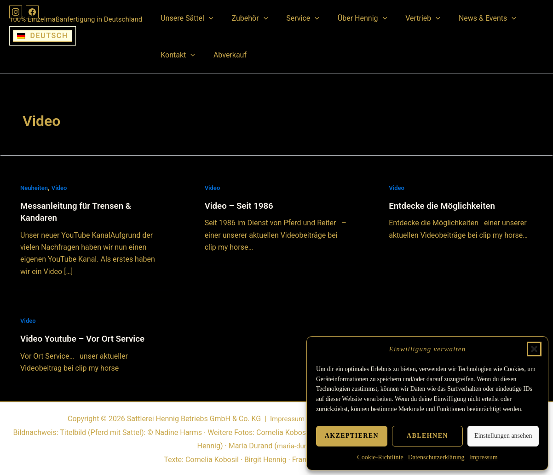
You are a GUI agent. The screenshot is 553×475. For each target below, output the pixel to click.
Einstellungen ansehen (503, 435)
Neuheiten (35, 187)
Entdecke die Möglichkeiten (445, 205)
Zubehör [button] (244, 18)
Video (61, 187)
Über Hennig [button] (349, 18)
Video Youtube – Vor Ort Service (86, 338)
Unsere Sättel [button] (185, 18)
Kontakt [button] (176, 55)
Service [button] (293, 18)
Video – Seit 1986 (241, 205)
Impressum (483, 457)
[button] (534, 349)
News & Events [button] (467, 18)
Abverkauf (224, 55)
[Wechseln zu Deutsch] (42, 36)
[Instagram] (16, 13)
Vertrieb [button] (406, 18)
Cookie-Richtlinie (380, 457)
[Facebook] (35, 13)
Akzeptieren (352, 435)
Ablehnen (427, 435)
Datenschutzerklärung (436, 457)
